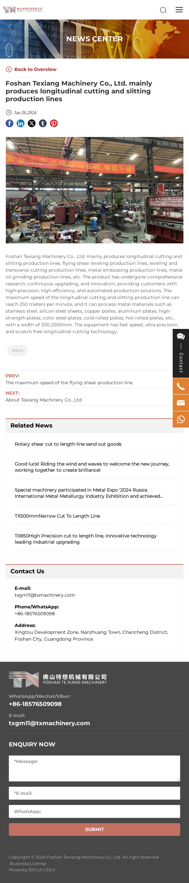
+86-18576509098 (35, 614)
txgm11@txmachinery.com (45, 595)
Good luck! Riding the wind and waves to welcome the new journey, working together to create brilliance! (92, 467)
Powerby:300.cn (26, 869)
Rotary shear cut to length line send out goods (68, 444)
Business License (28, 863)
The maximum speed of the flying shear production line (69, 383)
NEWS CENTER (94, 38)
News (17, 350)
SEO (50, 869)
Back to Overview (31, 69)
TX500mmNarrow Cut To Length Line (57, 516)
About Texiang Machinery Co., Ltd (44, 400)
